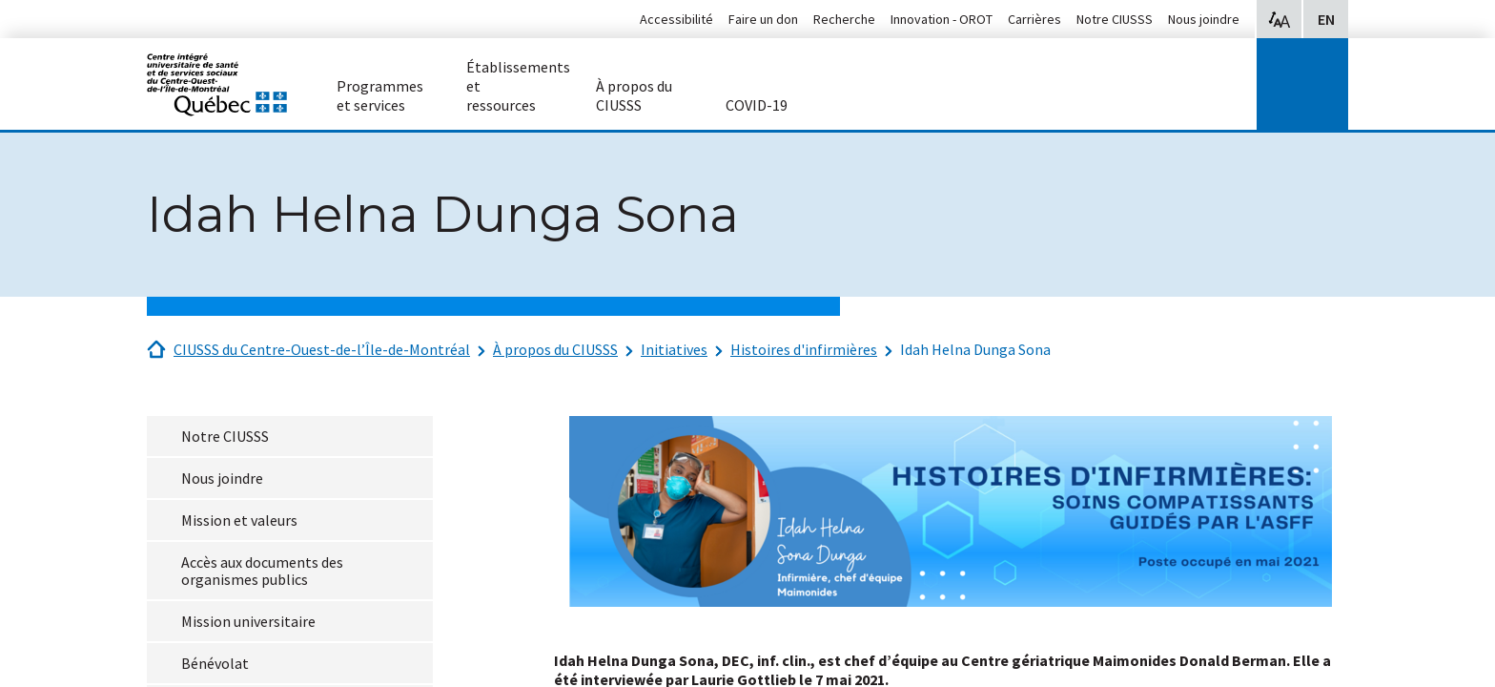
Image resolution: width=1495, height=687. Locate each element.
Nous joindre (1203, 19)
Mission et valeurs (239, 520)
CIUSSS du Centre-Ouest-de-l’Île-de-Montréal (322, 349)
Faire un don (763, 19)
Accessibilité (676, 19)
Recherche (844, 19)
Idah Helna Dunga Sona (975, 349)
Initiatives (674, 349)
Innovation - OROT (942, 19)
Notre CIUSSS (1114, 19)
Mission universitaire (248, 621)
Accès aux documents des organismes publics (262, 570)
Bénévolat (215, 663)
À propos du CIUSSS (555, 349)
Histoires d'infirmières (803, 349)
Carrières (1034, 19)
